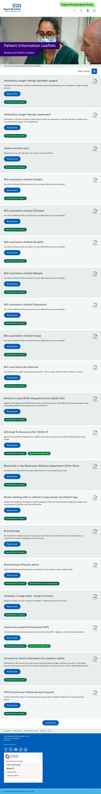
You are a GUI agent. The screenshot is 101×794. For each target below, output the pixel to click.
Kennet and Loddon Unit (39, 453)
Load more (50, 723)
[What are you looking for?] (75, 10)
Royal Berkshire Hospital (15, 102)
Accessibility (8, 731)
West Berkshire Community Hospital (44, 583)
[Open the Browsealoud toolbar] (88, 10)
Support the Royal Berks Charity (77, 4)
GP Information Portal (31, 731)
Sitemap (42, 731)
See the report (12, 775)
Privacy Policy (18, 731)
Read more (12, 94)
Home (16, 66)
